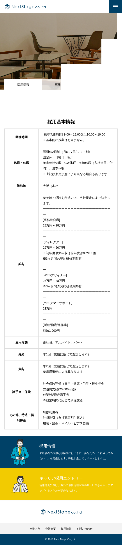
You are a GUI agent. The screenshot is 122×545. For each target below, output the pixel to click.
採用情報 (66, 528)
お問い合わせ (84, 528)
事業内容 (35, 528)
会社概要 (50, 528)
